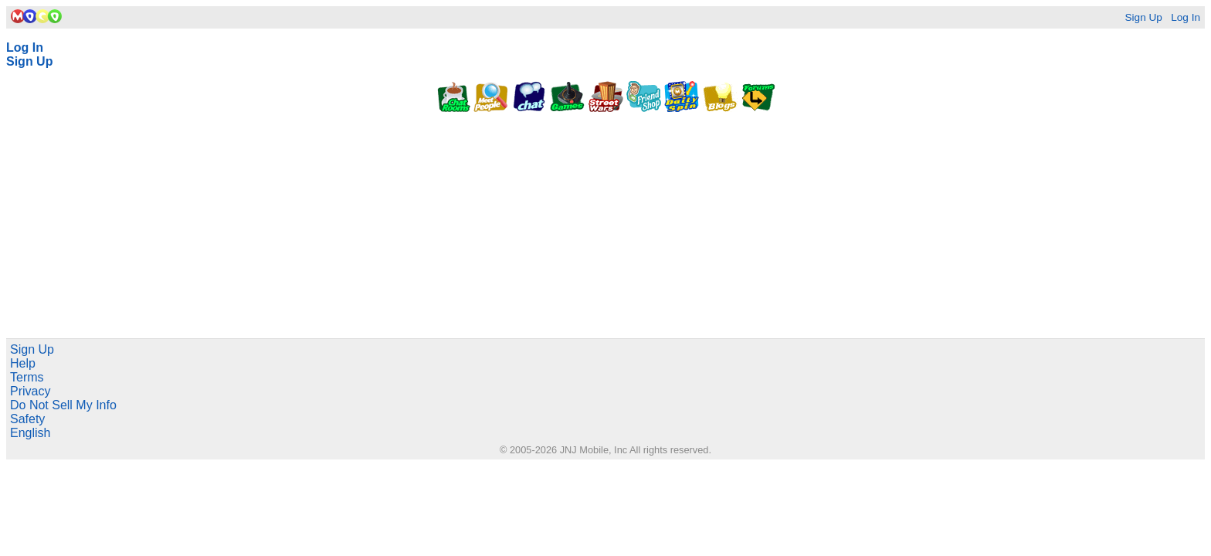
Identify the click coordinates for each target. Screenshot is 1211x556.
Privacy (30, 391)
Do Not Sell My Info (63, 405)
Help (23, 363)
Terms (27, 377)
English (30, 432)
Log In (1185, 17)
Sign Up (1143, 17)
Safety (27, 418)
